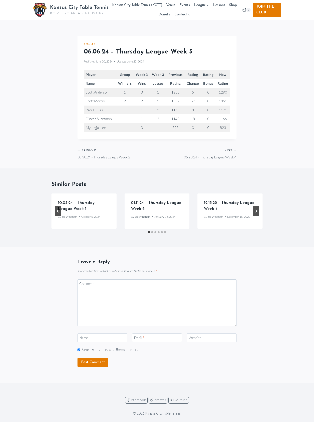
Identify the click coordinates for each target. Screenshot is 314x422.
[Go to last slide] (58, 211)
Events (184, 5)
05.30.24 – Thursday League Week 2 (115, 153)
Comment (87, 284)
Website (195, 338)
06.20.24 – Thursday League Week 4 (198, 153)
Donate (164, 14)
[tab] (149, 232)
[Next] (256, 211)
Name (84, 338)
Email (139, 338)
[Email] (157, 337)
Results (89, 43)
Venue (170, 5)
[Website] (212, 337)
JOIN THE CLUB (265, 9)
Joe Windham (69, 216)
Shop (233, 5)
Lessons (219, 5)
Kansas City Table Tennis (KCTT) (137, 5)
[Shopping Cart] (246, 10)
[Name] (102, 337)
